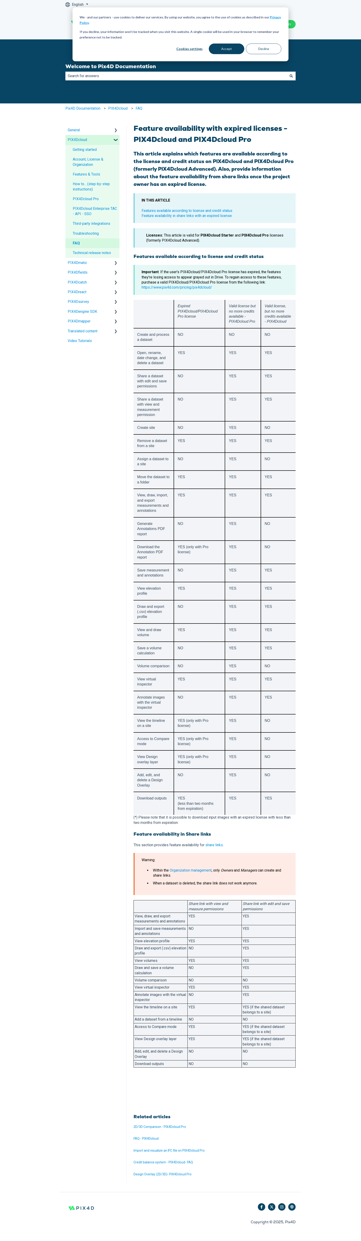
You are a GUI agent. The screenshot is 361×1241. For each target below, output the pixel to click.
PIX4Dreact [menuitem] (77, 292)
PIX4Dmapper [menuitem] (79, 321)
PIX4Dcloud (118, 108)
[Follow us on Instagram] (281, 1207)
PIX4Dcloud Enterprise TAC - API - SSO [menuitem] (95, 211)
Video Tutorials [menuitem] (80, 341)
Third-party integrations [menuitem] (91, 223)
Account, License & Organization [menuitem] (88, 162)
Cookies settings (189, 49)
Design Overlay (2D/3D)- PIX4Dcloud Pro (163, 1174)
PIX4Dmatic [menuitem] (77, 262)
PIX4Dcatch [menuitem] (77, 282)
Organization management (191, 870)
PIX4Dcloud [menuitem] (77, 140)
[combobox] (176, 76)
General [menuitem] (74, 130)
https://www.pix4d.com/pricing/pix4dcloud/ (177, 287)
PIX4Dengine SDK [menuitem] (82, 311)
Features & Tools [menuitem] (86, 174)
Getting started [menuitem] (85, 149)
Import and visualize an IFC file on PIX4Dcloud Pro (169, 1150)
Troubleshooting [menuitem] (86, 233)
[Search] (291, 76)
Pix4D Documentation (82, 108)
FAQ (139, 108)
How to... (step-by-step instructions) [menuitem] (91, 186)
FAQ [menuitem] (76, 243)
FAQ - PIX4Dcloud (146, 1138)
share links (214, 845)
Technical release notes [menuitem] (92, 253)
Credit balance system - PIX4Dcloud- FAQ (163, 1162)
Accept (226, 49)
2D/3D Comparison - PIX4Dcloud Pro (160, 1127)
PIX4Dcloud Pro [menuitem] (86, 199)
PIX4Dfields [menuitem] (77, 272)
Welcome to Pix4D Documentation (110, 66)
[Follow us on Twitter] (271, 1207)
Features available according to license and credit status (187, 210)
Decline (263, 49)
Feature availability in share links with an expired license (187, 216)
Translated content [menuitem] (82, 331)
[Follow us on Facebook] (261, 1207)
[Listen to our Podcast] (292, 1207)
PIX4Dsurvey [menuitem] (78, 301)
